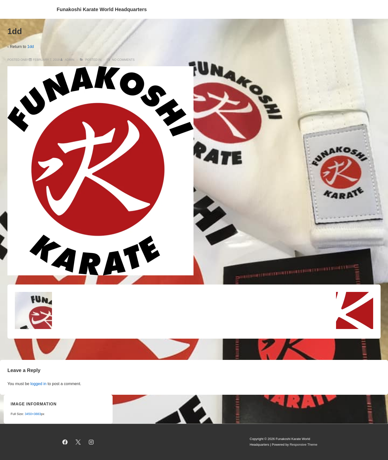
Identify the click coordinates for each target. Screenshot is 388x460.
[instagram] (91, 442)
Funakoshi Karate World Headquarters (102, 9)
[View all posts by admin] (67, 60)
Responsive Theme (303, 444)
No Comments (123, 60)
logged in (38, 384)
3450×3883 (33, 414)
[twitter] (78, 442)
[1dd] (46, 60)
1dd (30, 46)
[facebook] (65, 442)
